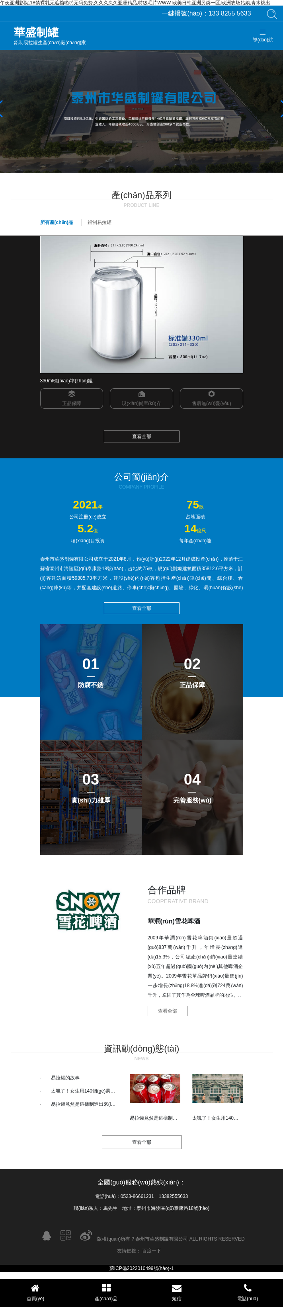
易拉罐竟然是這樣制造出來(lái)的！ (88, 1104)
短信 (177, 1292)
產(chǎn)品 (106, 1292)
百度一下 (151, 1251)
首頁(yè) (35, 1292)
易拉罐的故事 (65, 1078)
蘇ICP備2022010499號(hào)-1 (141, 1268)
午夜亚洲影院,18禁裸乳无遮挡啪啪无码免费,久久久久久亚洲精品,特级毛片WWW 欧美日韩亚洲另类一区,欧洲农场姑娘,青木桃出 (135, 3)
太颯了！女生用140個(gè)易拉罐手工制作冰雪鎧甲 (104, 1091)
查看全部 (141, 436)
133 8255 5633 (206, 13)
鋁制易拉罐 (99, 222)
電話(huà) (247, 1292)
